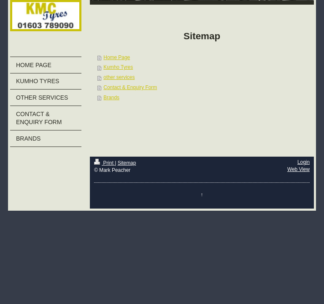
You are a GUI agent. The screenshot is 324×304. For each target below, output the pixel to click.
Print (104, 163)
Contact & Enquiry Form (130, 87)
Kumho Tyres (118, 67)
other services (119, 77)
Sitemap (127, 163)
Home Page (116, 57)
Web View (298, 169)
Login (303, 162)
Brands (111, 97)
